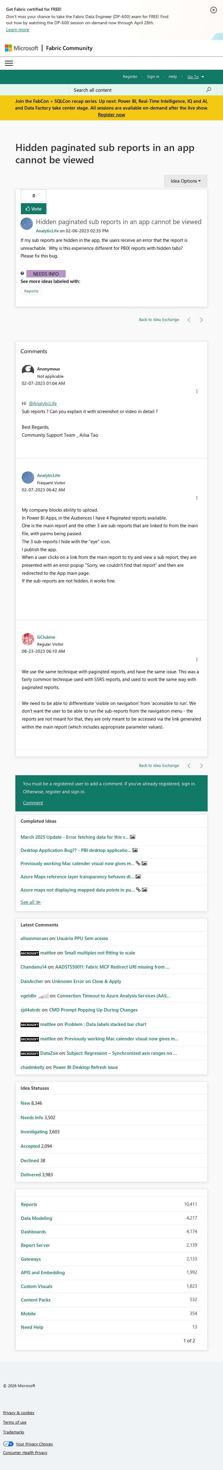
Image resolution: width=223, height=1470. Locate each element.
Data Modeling (36, 1218)
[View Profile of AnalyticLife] (47, 230)
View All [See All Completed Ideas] (31, 902)
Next (202, 1340)
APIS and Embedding (43, 1272)
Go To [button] (193, 76)
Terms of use (14, 1422)
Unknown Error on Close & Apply (86, 981)
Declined (30, 1160)
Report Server (35, 1245)
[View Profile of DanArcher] (32, 981)
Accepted (31, 1146)
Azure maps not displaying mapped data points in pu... (78, 890)
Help (173, 76)
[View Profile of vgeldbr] (29, 995)
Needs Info (46, 274)
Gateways (31, 1259)
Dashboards (33, 1231)
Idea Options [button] (184, 181)
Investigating (35, 1131)
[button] (197, 391)
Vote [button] (36, 208)
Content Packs (35, 1300)
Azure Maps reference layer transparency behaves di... (78, 876)
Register (130, 76)
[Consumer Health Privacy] (111, 1452)
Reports (31, 290)
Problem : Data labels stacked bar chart (105, 1024)
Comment (33, 802)
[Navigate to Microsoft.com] (21, 48)
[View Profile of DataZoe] (49, 1053)
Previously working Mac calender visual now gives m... (78, 863)
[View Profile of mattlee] (48, 953)
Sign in (153, 76)
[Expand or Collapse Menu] (9, 63)
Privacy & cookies (18, 1412)
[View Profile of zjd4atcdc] (31, 1010)
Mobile (28, 1313)
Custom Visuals (36, 1286)
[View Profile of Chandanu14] (34, 967)
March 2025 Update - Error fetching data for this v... (75, 837)
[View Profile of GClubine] (46, 637)
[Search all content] (142, 90)
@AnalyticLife (43, 403)
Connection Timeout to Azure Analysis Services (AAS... (113, 995)
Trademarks (13, 1431)
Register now (111, 114)
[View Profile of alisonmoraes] (34, 938)
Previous (176, 1340)
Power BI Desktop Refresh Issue (85, 1067)
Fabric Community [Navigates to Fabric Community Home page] (69, 48)
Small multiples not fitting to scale (100, 953)
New (26, 1103)
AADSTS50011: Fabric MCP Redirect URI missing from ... (112, 967)
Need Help (32, 1327)
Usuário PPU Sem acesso (82, 938)
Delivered (31, 1174)
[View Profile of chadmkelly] (33, 1067)
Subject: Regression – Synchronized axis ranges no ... (122, 1053)
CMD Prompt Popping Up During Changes (93, 1010)
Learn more (17, 29)
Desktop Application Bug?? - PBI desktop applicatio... (76, 850)
